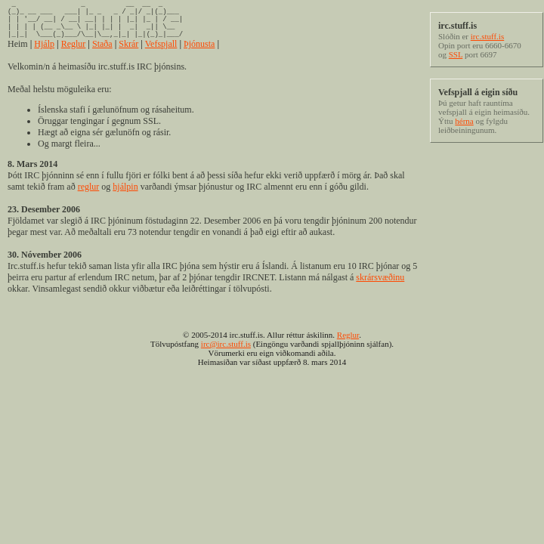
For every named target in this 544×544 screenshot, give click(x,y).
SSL (456, 54)
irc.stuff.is (487, 36)
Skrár (128, 55)
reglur (89, 198)
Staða (102, 55)
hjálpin (125, 198)
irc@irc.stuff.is (226, 355)
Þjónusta (199, 55)
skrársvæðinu (380, 288)
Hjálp (44, 55)
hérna (464, 120)
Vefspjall (161, 55)
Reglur (73, 55)
